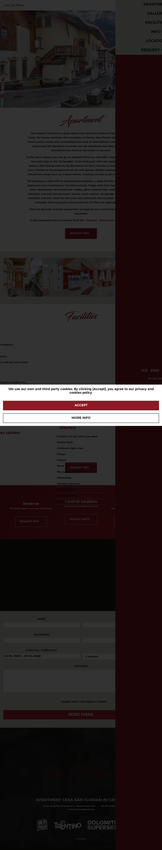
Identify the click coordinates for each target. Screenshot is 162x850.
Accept (81, 405)
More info (81, 418)
